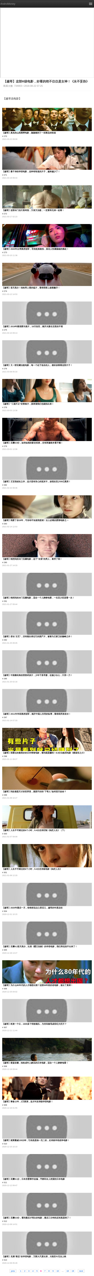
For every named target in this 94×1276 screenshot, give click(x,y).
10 (58, 1271)
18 (67, 1271)
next (81, 1271)
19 (73, 1271)
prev (13, 1271)
